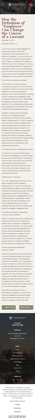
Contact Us (17, 368)
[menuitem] (17, 404)
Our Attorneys (17, 353)
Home (17, 350)
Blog (17, 365)
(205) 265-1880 (17, 325)
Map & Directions (17, 341)
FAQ (17, 371)
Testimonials (17, 362)
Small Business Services (17, 359)
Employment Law (17, 356)
